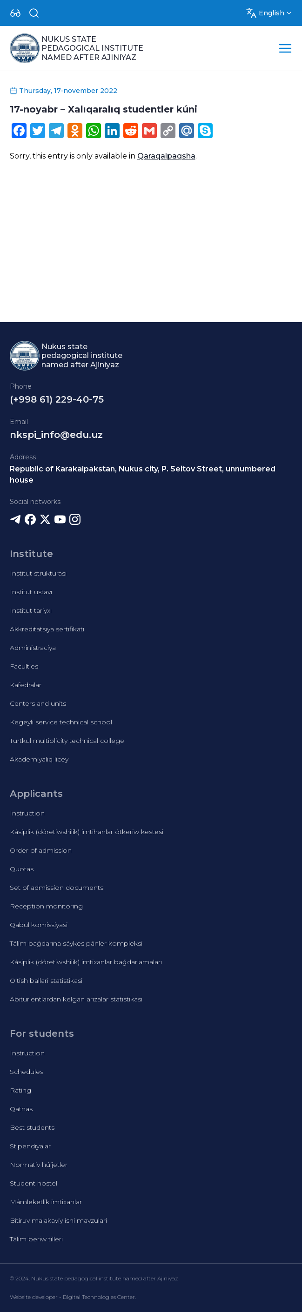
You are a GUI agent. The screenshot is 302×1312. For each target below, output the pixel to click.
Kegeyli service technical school (61, 722)
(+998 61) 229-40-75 (57, 399)
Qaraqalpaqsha (166, 156)
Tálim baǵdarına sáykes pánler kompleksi (76, 943)
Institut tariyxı (31, 610)
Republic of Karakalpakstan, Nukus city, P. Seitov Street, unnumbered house (142, 474)
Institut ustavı (31, 592)
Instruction (27, 813)
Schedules (26, 1071)
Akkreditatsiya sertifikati (47, 629)
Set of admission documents (56, 887)
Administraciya (33, 647)
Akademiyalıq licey (39, 759)
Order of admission (41, 850)
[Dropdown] (15, 13)
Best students (32, 1127)
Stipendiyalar (30, 1146)
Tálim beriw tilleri (36, 1239)
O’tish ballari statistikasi (46, 980)
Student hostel (33, 1183)
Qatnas (21, 1109)
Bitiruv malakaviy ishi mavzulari (58, 1220)
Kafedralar (25, 685)
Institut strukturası (38, 573)
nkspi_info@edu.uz (56, 434)
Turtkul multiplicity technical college (67, 740)
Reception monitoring (46, 906)
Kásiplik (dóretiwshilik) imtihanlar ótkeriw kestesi (86, 832)
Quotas (22, 869)
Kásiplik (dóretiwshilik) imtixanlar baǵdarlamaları (86, 962)
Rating (20, 1090)
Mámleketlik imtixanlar (46, 1202)
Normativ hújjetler (38, 1164)
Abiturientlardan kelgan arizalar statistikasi (76, 999)
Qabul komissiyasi (38, 925)
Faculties (24, 666)
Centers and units (38, 703)
